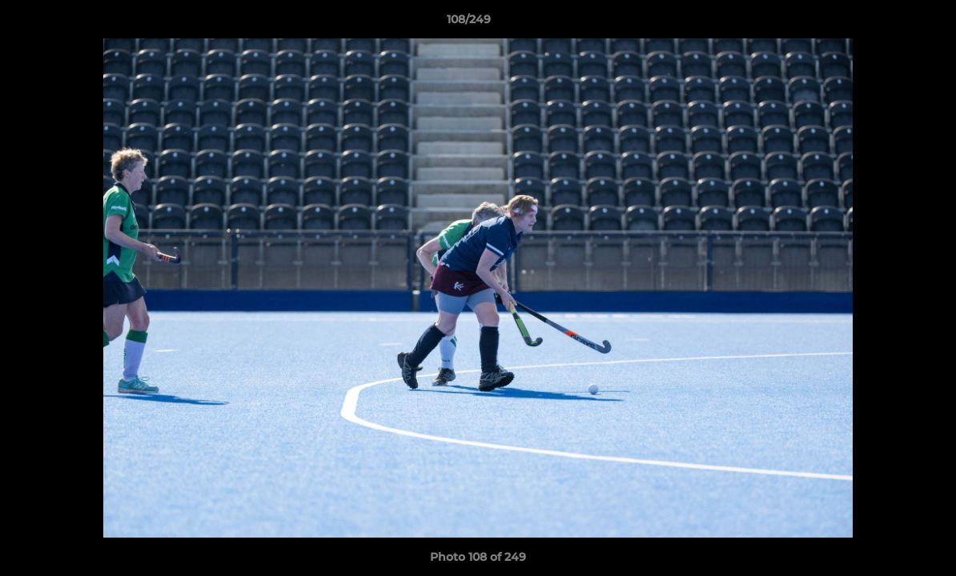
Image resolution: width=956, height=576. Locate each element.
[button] (888, 23)
